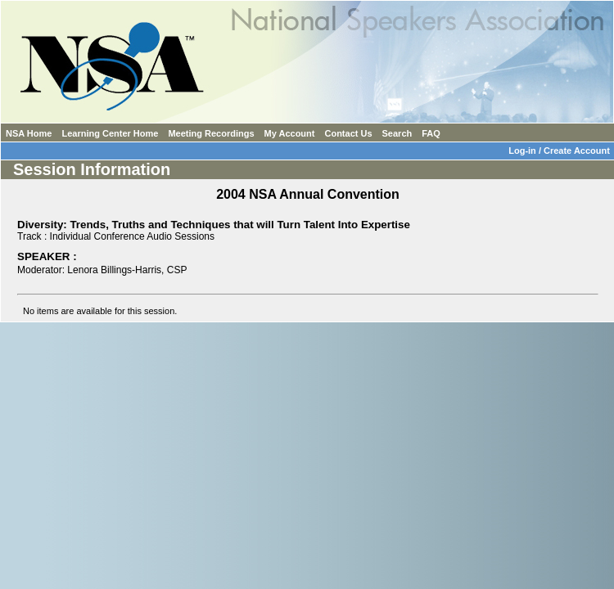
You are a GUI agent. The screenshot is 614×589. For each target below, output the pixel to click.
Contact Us (348, 133)
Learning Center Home (109, 133)
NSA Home (29, 133)
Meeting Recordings (211, 133)
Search (397, 133)
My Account (289, 133)
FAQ (431, 133)
